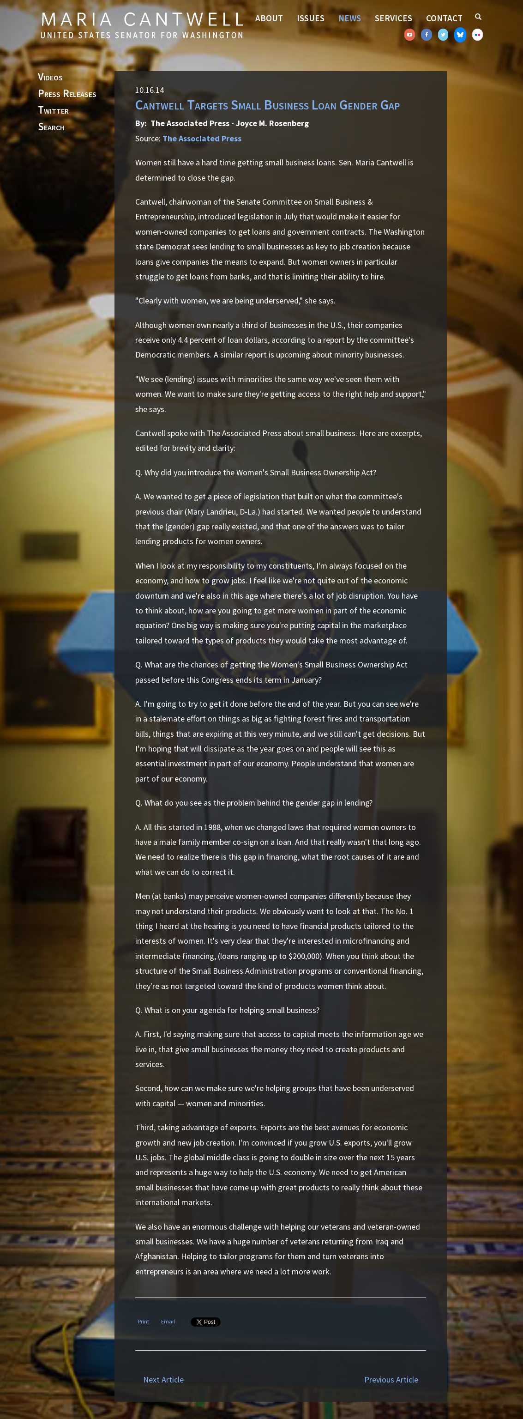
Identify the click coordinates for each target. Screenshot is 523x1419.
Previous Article (391, 1379)
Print (143, 1321)
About (269, 18)
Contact (444, 18)
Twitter (53, 110)
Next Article (163, 1379)
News (349, 18)
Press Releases (67, 94)
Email (168, 1321)
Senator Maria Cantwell (142, 25)
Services (393, 18)
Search (51, 127)
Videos (50, 77)
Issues (311, 18)
